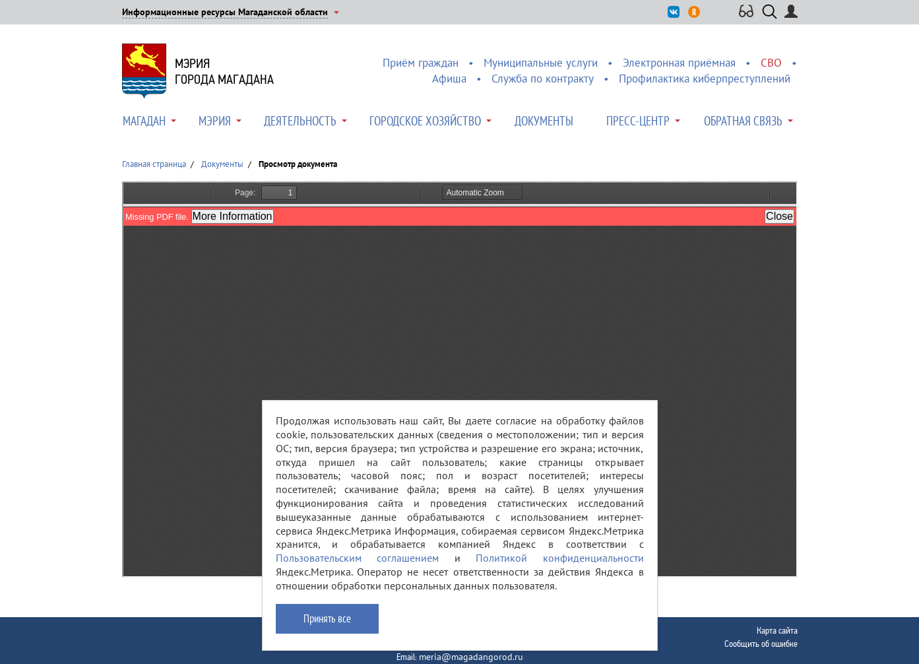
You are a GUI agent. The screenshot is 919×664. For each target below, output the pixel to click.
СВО (771, 62)
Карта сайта (777, 630)
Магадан (144, 121)
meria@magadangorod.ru (471, 657)
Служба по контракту (542, 78)
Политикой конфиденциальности (560, 557)
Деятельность (300, 121)
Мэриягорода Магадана (224, 71)
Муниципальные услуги (541, 62)
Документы (544, 121)
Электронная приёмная (679, 62)
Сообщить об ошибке (761, 643)
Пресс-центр (638, 121)
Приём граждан (421, 62)
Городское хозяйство (425, 121)
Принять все (327, 618)
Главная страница (154, 164)
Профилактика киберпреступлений (704, 78)
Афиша (449, 78)
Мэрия (215, 121)
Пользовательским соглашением (357, 557)
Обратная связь (743, 121)
